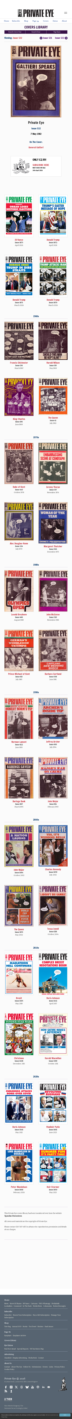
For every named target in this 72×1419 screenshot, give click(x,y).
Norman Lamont (18, 742)
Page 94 (35, 21)
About (64, 21)
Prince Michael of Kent (19, 674)
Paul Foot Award (10, 1349)
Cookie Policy (9, 1369)
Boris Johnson (53, 998)
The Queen (53, 417)
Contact (41, 1358)
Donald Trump (53, 239)
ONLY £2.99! (39, 160)
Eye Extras (8, 1345)
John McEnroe (53, 614)
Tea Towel (32, 1326)
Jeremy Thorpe (53, 487)
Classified (7, 1358)
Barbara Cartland (53, 674)
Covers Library (10, 1340)
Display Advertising (20, 1358)
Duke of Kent (19, 487)
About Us (8, 1363)
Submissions (36, 1367)
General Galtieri (36, 147)
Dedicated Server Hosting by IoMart (15, 1408)
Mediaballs (55, 1303)
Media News (37, 1306)
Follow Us (26, 1367)
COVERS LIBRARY (36, 27)
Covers (45, 21)
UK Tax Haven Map (37, 1349)
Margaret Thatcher (53, 546)
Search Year (36, 32)
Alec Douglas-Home (19, 543)
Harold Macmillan (53, 1058)
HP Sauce (26, 1303)
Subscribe (16, 21)
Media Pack (32, 1358)
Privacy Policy (59, 1367)
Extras (55, 21)
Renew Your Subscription (22, 1315)
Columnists (47, 1306)
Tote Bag (7, 1326)
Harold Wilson (53, 362)
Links (51, 1367)
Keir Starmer (53, 1187)
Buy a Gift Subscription (41, 1315)
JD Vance (19, 239)
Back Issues (49, 1326)
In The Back (27, 1306)
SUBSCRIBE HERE (41, 165)
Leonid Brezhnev (19, 614)
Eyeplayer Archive (19, 1335)
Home (6, 21)
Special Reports (22, 1349)
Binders (40, 1326)
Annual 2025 (16, 1326)
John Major (53, 801)
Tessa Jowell (53, 928)
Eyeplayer (8, 1335)
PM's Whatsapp (44, 1303)
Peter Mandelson (19, 1187)
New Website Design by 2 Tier (13, 1406)
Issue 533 (61, 38)
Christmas (19, 1058)
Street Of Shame (16, 1303)
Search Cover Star (14, 32)
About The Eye (16, 1367)
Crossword (17, 1306)
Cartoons (34, 1303)
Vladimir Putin (53, 1127)
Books (25, 1326)
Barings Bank (19, 801)
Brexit (19, 998)
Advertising (9, 1354)
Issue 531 (46, 38)
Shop (26, 21)
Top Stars (56, 32)
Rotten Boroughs (59, 1306)
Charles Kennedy (53, 869)
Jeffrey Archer (53, 741)
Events (45, 1367)
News (6, 1303)
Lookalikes (8, 1306)
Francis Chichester (19, 362)
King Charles (19, 419)
